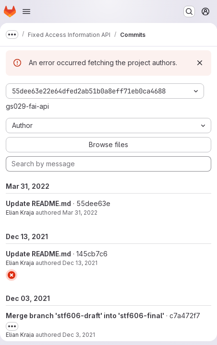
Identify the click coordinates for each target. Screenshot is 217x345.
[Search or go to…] (189, 11)
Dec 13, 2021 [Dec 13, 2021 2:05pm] (79, 262)
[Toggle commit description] (12, 326)
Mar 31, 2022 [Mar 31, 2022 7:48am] (79, 212)
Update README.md (38, 203)
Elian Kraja (20, 212)
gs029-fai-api (27, 106)
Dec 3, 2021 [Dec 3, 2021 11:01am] (78, 334)
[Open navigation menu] (26, 11)
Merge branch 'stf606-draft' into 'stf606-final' (85, 315)
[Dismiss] (199, 63)
